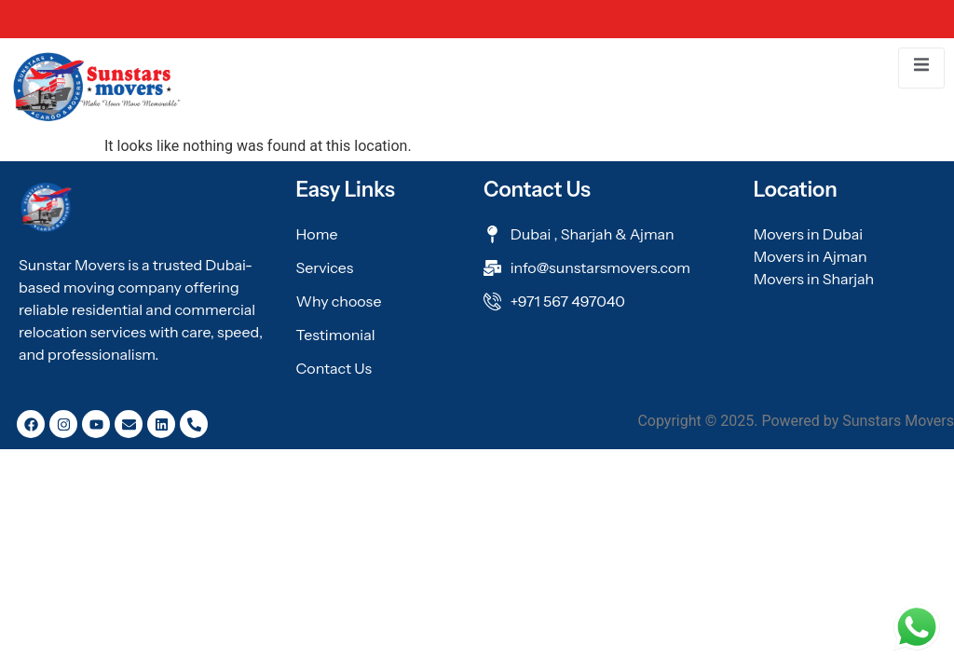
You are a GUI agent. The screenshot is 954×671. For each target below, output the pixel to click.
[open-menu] (921, 68)
